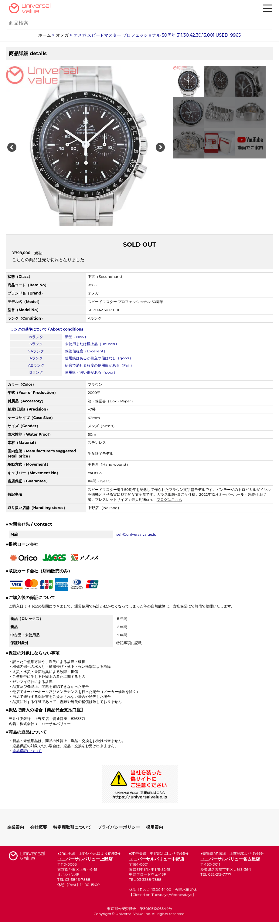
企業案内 (15, 827)
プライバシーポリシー (118, 827)
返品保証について (27, 750)
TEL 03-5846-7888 (73, 879)
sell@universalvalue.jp (136, 534)
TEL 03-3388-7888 (145, 879)
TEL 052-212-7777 (215, 874)
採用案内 (154, 827)
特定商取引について (72, 827)
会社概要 (38, 827)
